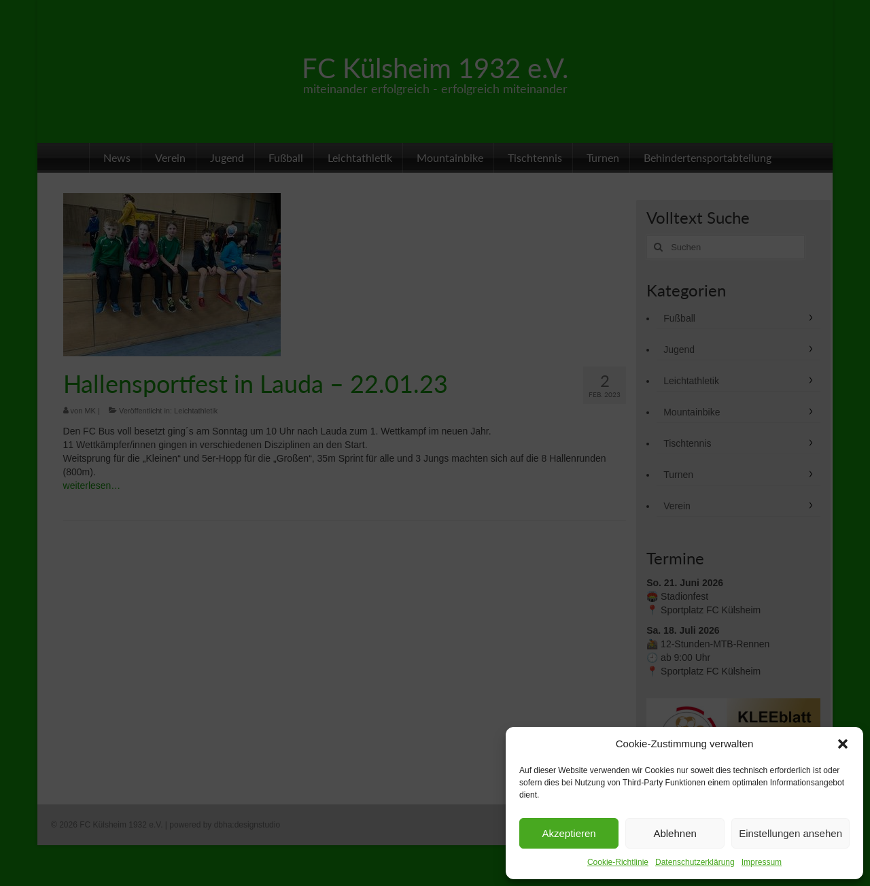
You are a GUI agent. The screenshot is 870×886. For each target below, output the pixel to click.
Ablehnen (674, 833)
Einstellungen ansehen (790, 833)
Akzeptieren (568, 833)
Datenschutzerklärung (695, 862)
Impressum (762, 862)
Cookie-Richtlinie (617, 862)
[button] (843, 744)
